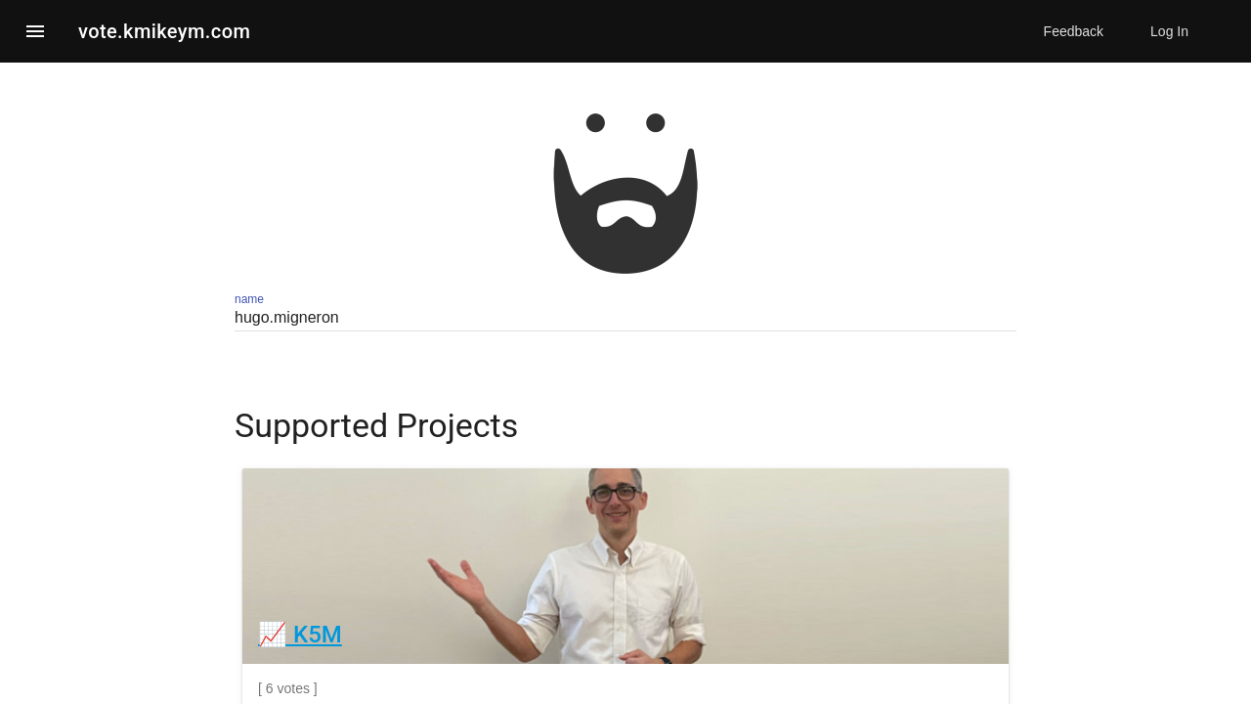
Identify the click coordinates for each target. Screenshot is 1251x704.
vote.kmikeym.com (164, 31)
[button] (35, 31)
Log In (1169, 31)
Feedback (1073, 31)
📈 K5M (300, 634)
